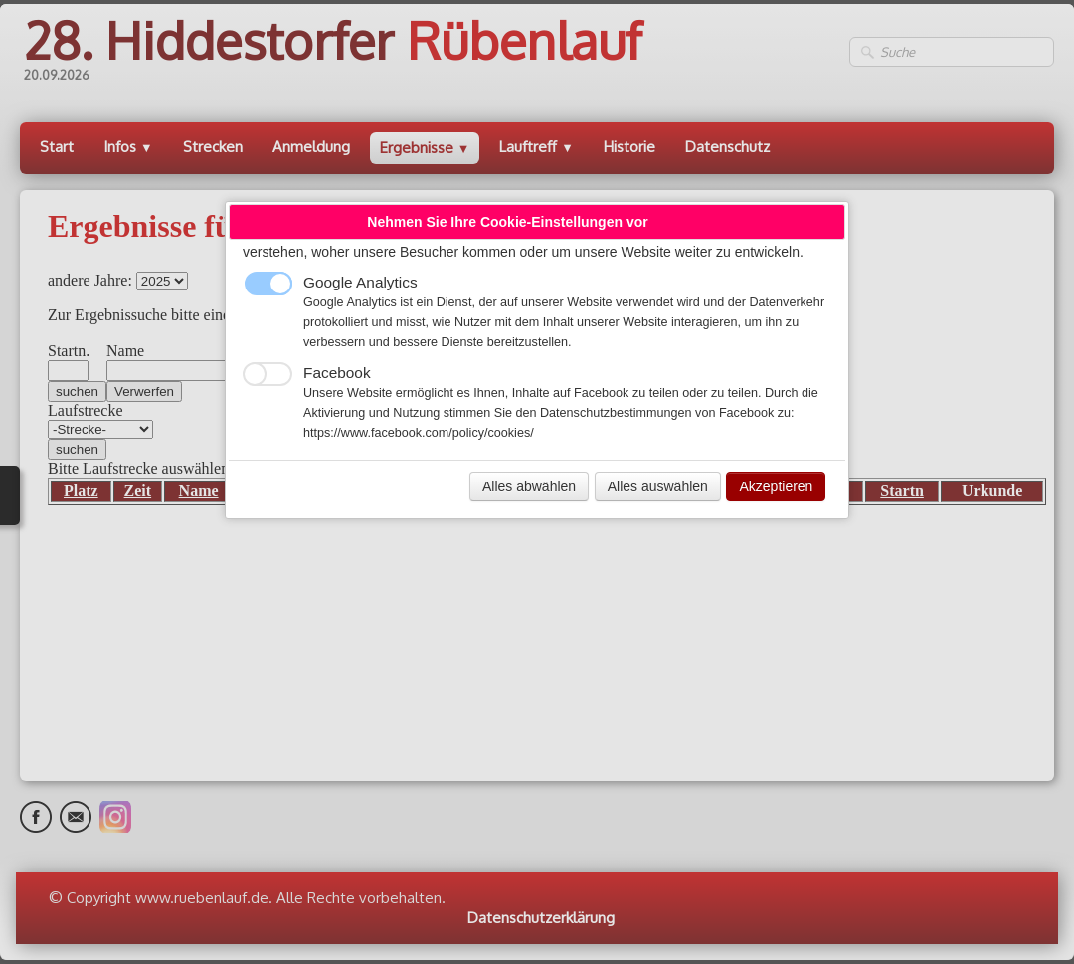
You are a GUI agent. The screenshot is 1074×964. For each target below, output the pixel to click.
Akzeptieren (775, 486)
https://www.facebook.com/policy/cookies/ (418, 433)
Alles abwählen (529, 486)
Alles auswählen (658, 486)
